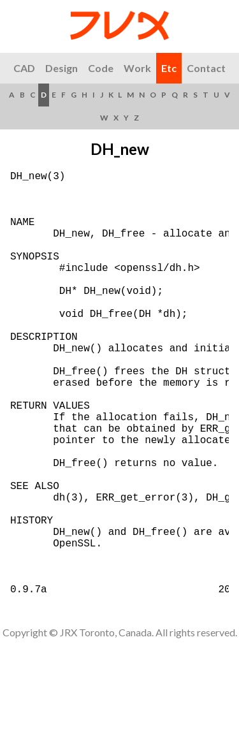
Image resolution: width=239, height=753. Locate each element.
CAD (24, 68)
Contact (206, 68)
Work (137, 68)
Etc (169, 68)
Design (61, 68)
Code (100, 68)
